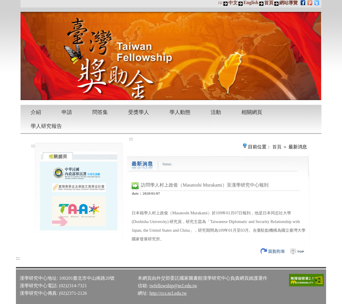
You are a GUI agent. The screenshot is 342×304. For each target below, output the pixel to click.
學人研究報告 (46, 126)
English (250, 2)
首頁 (268, 2)
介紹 (36, 112)
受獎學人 (138, 112)
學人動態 (180, 112)
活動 (216, 112)
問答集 (100, 112)
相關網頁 (251, 112)
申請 (67, 112)
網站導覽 (288, 2)
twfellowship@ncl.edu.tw (173, 285)
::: (220, 2)
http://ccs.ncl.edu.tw (168, 293)
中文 (233, 2)
